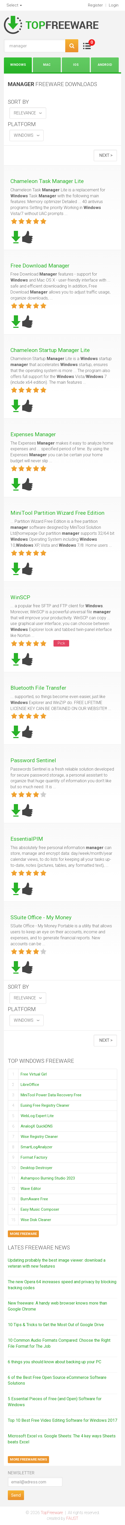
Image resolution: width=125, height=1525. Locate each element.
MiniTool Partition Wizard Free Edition (57, 513)
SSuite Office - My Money (41, 917)
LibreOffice (30, 1084)
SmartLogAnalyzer (36, 1147)
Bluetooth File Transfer (38, 688)
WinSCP (20, 597)
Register (95, 5)
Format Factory (34, 1157)
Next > (105, 155)
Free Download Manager (39, 266)
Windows (18, 65)
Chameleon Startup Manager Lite (50, 350)
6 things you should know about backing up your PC (54, 1361)
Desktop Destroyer (36, 1167)
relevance (25, 112)
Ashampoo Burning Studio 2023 (48, 1178)
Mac (47, 65)
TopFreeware (52, 1512)
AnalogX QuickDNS (37, 1126)
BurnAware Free (34, 1199)
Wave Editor (31, 1188)
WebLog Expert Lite (37, 1115)
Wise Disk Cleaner (36, 1219)
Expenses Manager (33, 434)
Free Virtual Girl (34, 1074)
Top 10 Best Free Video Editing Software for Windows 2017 (62, 1420)
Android (105, 65)
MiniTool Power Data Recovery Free (51, 1095)
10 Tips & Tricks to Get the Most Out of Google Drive (56, 1324)
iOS (76, 65)
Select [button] (14, 5)
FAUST (72, 1518)
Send (16, 1495)
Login (113, 5)
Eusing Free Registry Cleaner (45, 1105)
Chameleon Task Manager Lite (47, 181)
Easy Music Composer (40, 1209)
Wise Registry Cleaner (39, 1136)
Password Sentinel (33, 760)
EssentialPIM (26, 839)
